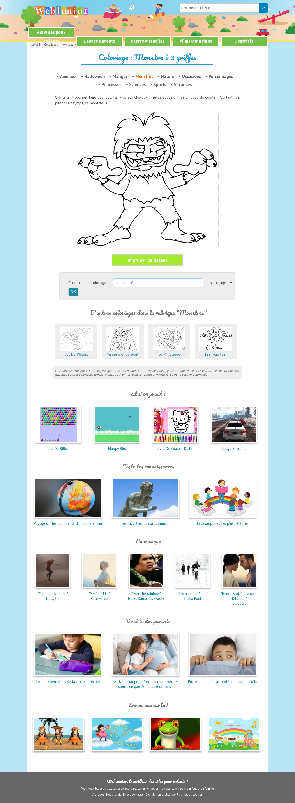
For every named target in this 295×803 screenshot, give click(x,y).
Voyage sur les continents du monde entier (68, 521)
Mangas (120, 76)
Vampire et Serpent (122, 352)
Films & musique (195, 41)
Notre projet (114, 794)
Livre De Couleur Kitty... (175, 446)
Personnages (221, 76)
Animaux (68, 76)
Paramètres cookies (190, 794)
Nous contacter (134, 794)
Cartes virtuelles (147, 41)
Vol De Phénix (76, 352)
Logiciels (244, 41)
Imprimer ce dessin (147, 260)
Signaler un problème (160, 794)
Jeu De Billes (58, 446)
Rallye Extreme (234, 446)
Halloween (94, 76)
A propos (98, 794)
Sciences (137, 84)
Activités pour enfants (51, 37)
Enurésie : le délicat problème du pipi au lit (223, 679)
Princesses (112, 84)
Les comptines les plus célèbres (223, 521)
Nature (167, 76)
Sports (160, 84)
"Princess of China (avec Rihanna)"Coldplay (239, 596)
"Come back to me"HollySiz (52, 593)
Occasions (191, 76)
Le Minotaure (169, 352)
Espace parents (99, 41)
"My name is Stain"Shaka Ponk (192, 593)
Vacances (183, 84)
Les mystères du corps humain (145, 521)
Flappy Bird (117, 446)
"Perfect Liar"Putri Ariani (99, 593)
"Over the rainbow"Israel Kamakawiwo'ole (146, 593)
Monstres (144, 76)
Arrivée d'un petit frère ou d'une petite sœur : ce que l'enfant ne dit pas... (145, 681)
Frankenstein (215, 352)
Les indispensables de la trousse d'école (68, 679)
